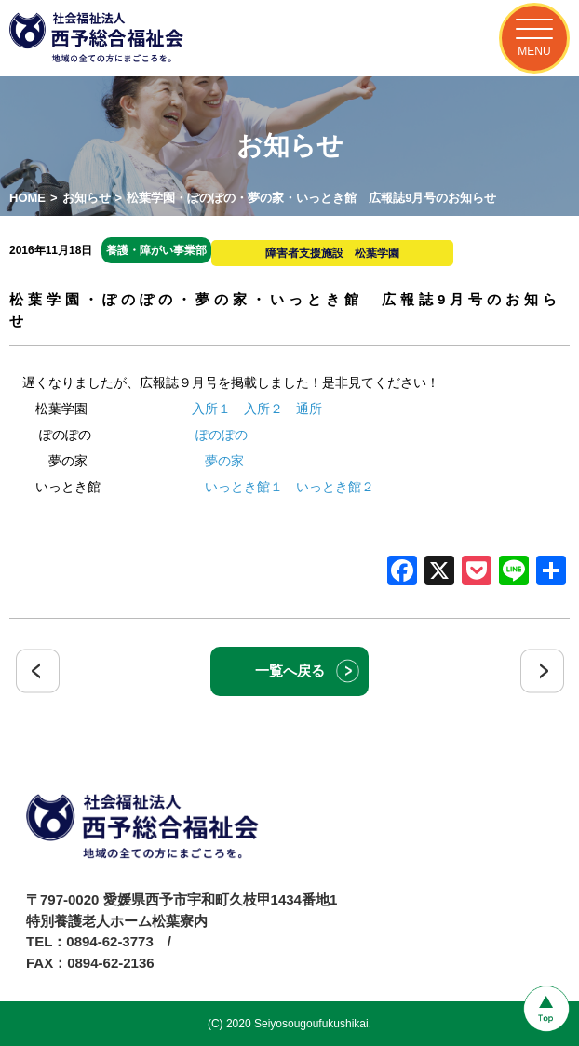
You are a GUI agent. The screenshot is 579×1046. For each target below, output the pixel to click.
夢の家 (224, 460)
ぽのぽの (221, 434)
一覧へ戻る (290, 670)
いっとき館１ (244, 486)
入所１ (211, 408)
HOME (27, 198)
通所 (309, 408)
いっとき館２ (335, 486)
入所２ (263, 408)
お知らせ (86, 198)
